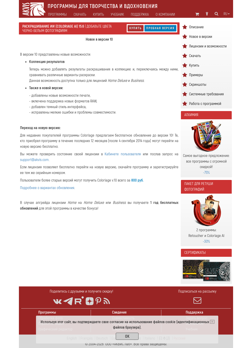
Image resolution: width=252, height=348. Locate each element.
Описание (196, 27)
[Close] (212, 321)
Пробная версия (160, 28)
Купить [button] (98, 14)
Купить (135, 28)
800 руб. (137, 180)
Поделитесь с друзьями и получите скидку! (81, 291)
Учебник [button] (117, 14)
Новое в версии (200, 36)
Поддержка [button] (140, 14)
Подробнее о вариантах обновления (47, 187)
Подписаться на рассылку (197, 296)
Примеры (196, 75)
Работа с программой (205, 103)
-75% (206, 172)
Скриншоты (197, 84)
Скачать (80, 14)
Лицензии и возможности (208, 46)
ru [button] (227, 14)
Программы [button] (57, 14)
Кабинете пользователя (123, 154)
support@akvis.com (34, 159)
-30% (206, 241)
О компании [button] (165, 14)
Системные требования (206, 94)
